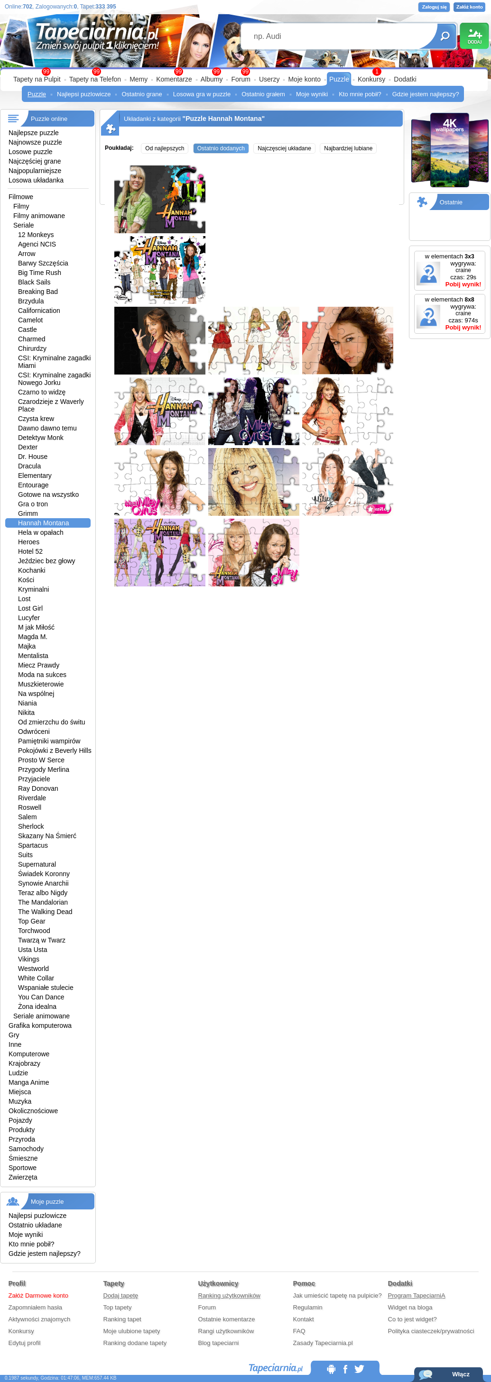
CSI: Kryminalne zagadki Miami (54, 361)
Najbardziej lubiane (348, 148)
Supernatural (37, 864)
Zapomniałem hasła (35, 1307)
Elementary (35, 475)
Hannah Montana (43, 523)
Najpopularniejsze (35, 170)
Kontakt (303, 1319)
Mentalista (33, 655)
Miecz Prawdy (38, 665)
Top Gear (32, 921)
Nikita (26, 712)
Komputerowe (29, 1054)
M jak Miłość (36, 627)
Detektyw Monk (41, 437)
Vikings (28, 959)
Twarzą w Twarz (41, 940)
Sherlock (31, 826)
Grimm (28, 513)
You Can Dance (41, 997)
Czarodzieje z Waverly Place (51, 405)
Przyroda (22, 1139)
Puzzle (339, 79)
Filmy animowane (39, 216)
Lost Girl (30, 608)
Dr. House (32, 456)
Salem (27, 817)
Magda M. (32, 637)
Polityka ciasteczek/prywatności (431, 1331)
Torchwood (34, 930)
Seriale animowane (41, 1016)
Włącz (461, 1374)
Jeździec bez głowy (46, 561)
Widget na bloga (410, 1307)
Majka (27, 646)
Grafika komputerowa (40, 1025)
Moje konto (304, 79)
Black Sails (34, 282)
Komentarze (174, 79)
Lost (24, 599)
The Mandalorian (43, 902)
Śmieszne (23, 1158)
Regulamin (308, 1307)
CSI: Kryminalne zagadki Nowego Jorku (54, 378)
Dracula (29, 466)
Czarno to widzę (41, 392)
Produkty (22, 1130)
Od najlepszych (164, 148)
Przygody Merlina (43, 769)
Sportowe (23, 1167)
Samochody (26, 1149)
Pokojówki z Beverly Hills (55, 750)
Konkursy (371, 79)
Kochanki (32, 570)
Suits (25, 855)
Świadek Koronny (44, 874)
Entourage (33, 485)
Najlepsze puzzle (34, 133)
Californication (39, 310)
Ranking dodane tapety (135, 1342)
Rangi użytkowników (226, 1331)
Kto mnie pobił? (360, 94)
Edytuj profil (25, 1342)
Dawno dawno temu (47, 428)
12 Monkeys (36, 234)
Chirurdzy (32, 348)
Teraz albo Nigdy (42, 893)
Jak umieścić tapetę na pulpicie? (337, 1295)
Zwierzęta (23, 1177)
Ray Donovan (38, 788)
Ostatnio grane (141, 94)
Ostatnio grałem (263, 94)
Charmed (32, 339)
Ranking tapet (122, 1319)
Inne (15, 1044)
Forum (240, 79)
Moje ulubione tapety (131, 1331)
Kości (26, 580)
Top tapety (117, 1307)
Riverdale (32, 798)
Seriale (23, 225)
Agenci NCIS (37, 244)
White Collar (36, 978)
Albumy (212, 79)
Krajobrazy (24, 1063)
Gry (14, 1035)
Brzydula (31, 301)
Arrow (27, 253)
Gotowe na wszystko (48, 494)
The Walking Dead (45, 911)
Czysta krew (36, 418)
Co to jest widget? (412, 1319)
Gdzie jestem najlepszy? (425, 94)
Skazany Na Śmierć (47, 836)
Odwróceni (34, 731)
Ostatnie (451, 202)
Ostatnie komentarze (226, 1319)
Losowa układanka (36, 180)
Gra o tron (33, 504)
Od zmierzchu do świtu (51, 722)
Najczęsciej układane (284, 148)
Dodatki (405, 79)
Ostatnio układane (35, 1225)
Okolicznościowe (33, 1111)
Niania (27, 703)
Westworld (33, 968)
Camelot (30, 320)
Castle (27, 329)
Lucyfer (29, 618)
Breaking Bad (38, 291)
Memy (139, 79)
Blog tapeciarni (218, 1342)
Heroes (28, 542)
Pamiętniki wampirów (49, 741)
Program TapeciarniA (416, 1295)
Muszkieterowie (41, 684)
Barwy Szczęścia (43, 263)
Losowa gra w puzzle (202, 94)
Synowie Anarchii (43, 883)
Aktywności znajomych (40, 1319)
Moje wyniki (312, 94)
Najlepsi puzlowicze (84, 94)
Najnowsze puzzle (35, 142)
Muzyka (20, 1101)
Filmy (21, 206)
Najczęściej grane (35, 161)
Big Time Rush (39, 272)
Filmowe (21, 197)
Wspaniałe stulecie (46, 987)
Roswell (29, 807)
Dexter (27, 447)
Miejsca (20, 1092)
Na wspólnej (36, 693)
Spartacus (33, 845)
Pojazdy (20, 1120)
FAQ (299, 1331)
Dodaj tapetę (121, 1295)
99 (245, 71)
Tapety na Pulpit (37, 79)
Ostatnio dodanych (221, 148)
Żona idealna (37, 1006)
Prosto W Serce (41, 760)
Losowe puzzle (31, 152)
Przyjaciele (34, 779)
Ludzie (18, 1073)
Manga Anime (29, 1082)
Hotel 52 (30, 551)
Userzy (269, 79)
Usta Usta (32, 949)
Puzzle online (49, 118)
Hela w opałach (41, 532)
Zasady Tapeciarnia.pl (323, 1342)
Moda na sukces (42, 674)
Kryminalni (33, 589)
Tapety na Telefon (95, 79)
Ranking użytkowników (229, 1295)
